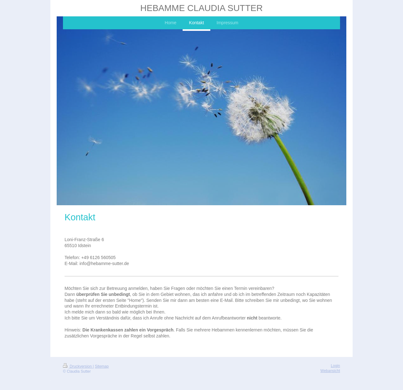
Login (335, 366)
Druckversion (78, 366)
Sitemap (102, 366)
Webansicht (330, 371)
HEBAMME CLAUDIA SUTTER (201, 8)
